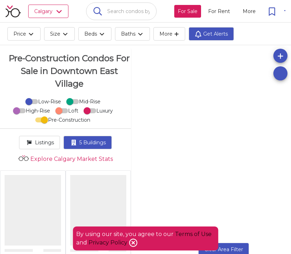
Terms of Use (193, 234)
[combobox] (121, 11)
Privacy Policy (109, 242)
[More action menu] (249, 11)
